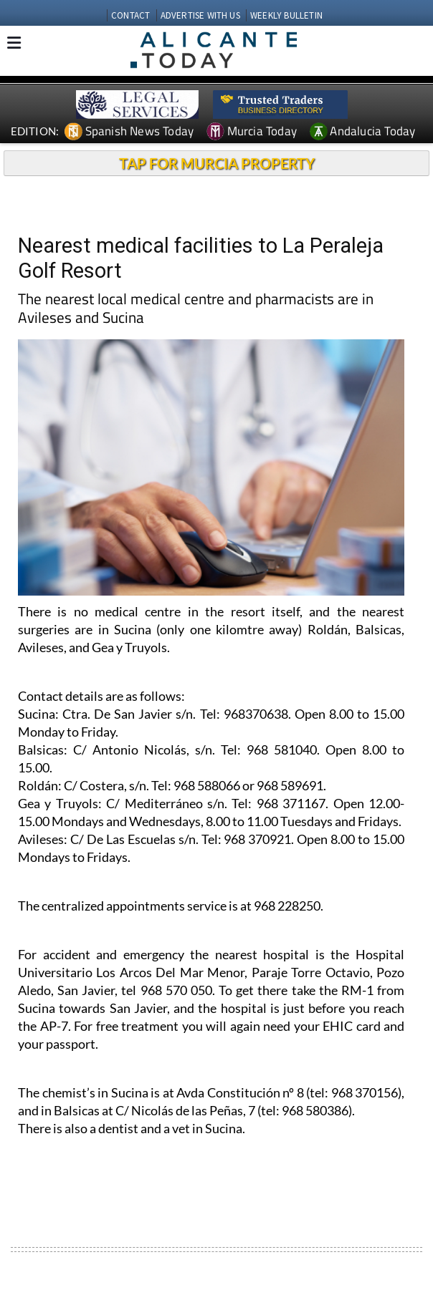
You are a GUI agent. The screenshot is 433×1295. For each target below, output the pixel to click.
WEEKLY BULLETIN (286, 15)
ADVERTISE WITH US (200, 15)
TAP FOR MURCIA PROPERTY (217, 163)
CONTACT (130, 15)
